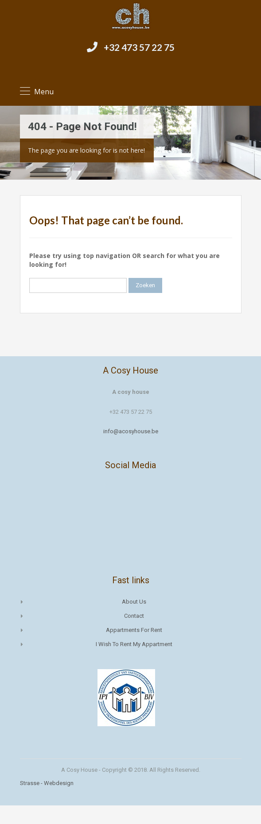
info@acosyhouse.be (130, 431)
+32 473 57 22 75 (139, 47)
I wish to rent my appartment (134, 644)
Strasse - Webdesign (47, 783)
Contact (134, 615)
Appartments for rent (134, 630)
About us (134, 601)
